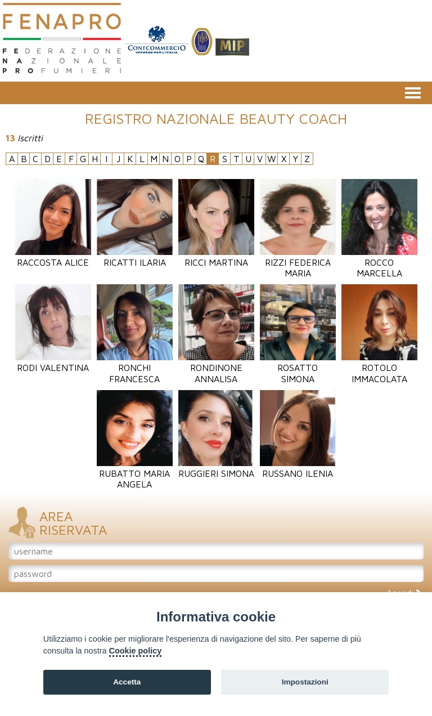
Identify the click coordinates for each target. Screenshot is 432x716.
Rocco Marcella (379, 262)
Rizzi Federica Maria (298, 262)
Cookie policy (135, 650)
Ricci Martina (216, 257)
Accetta (127, 682)
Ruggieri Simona (216, 468)
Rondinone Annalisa (216, 367)
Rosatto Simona (298, 367)
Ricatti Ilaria (135, 257)
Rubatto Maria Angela (135, 473)
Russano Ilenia (298, 468)
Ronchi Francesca (135, 367)
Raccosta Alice (53, 257)
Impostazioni (305, 682)
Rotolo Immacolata (379, 367)
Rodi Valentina (53, 362)
